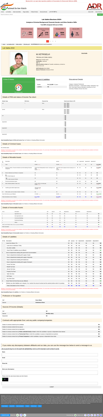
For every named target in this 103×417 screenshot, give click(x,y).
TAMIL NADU (19, 44)
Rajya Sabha (26, 11)
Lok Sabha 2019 (10, 44)
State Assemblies (17, 11)
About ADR (90, 11)
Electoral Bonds (43, 11)
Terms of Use (33, 406)
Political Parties (34, 11)
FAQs (40, 406)
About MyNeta (98, 11)
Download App (69, 415)
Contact (27, 406)
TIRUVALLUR (26, 44)
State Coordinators (20, 406)
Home (2, 11)
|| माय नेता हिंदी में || (53, 11)
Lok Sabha (8, 11)
